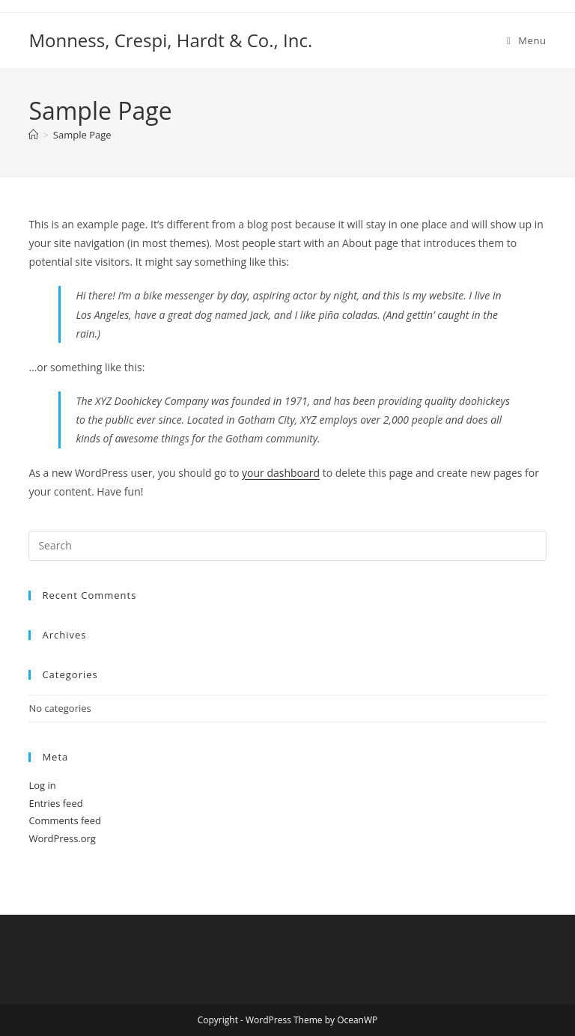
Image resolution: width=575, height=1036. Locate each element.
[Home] (33, 134)
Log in (41, 785)
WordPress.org (62, 838)
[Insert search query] (287, 546)
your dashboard (281, 473)
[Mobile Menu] (527, 40)
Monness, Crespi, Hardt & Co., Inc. (170, 40)
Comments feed (64, 820)
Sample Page (82, 134)
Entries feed (55, 803)
